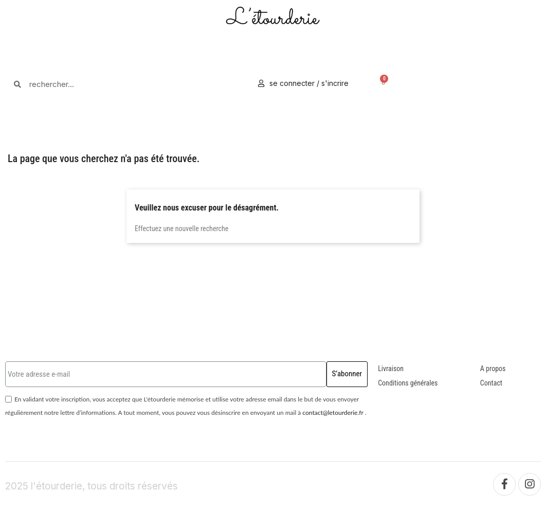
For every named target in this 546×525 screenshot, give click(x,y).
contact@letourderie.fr (332, 412)
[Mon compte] (303, 83)
